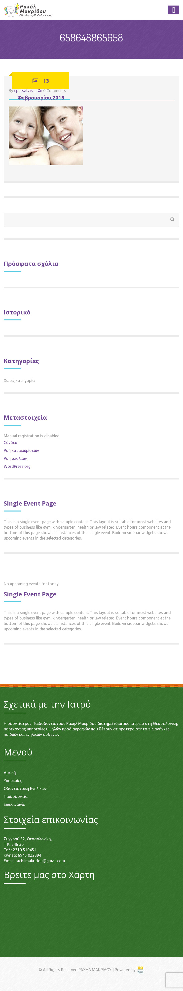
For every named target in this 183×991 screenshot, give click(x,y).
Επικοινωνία (14, 804)
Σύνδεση (12, 442)
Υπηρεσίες (13, 780)
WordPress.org (17, 466)
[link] (141, 969)
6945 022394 (29, 855)
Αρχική (10, 772)
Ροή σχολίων (15, 458)
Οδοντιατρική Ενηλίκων (25, 788)
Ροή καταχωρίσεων (21, 450)
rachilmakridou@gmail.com (40, 860)
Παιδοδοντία (16, 796)
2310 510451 (24, 850)
